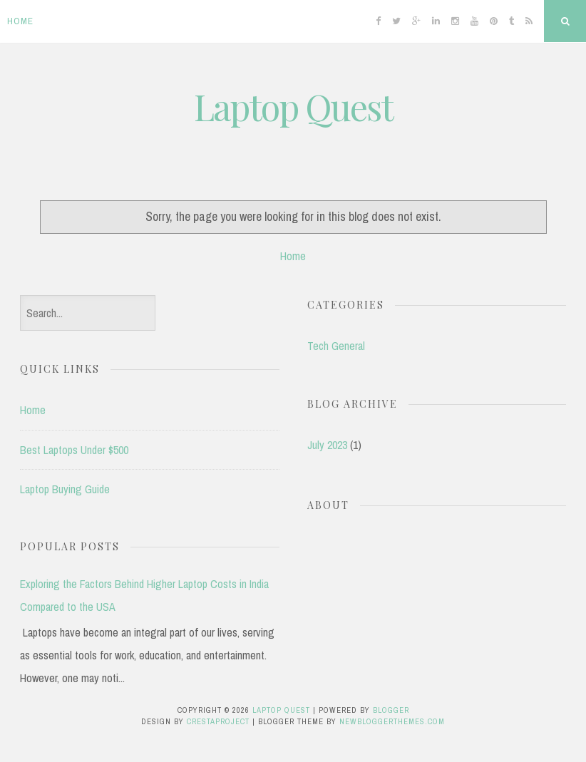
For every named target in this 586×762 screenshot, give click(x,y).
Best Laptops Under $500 (74, 450)
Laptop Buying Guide (65, 489)
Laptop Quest (293, 106)
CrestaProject (218, 721)
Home (20, 21)
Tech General (336, 346)
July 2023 (327, 445)
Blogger (391, 710)
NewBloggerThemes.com (392, 721)
